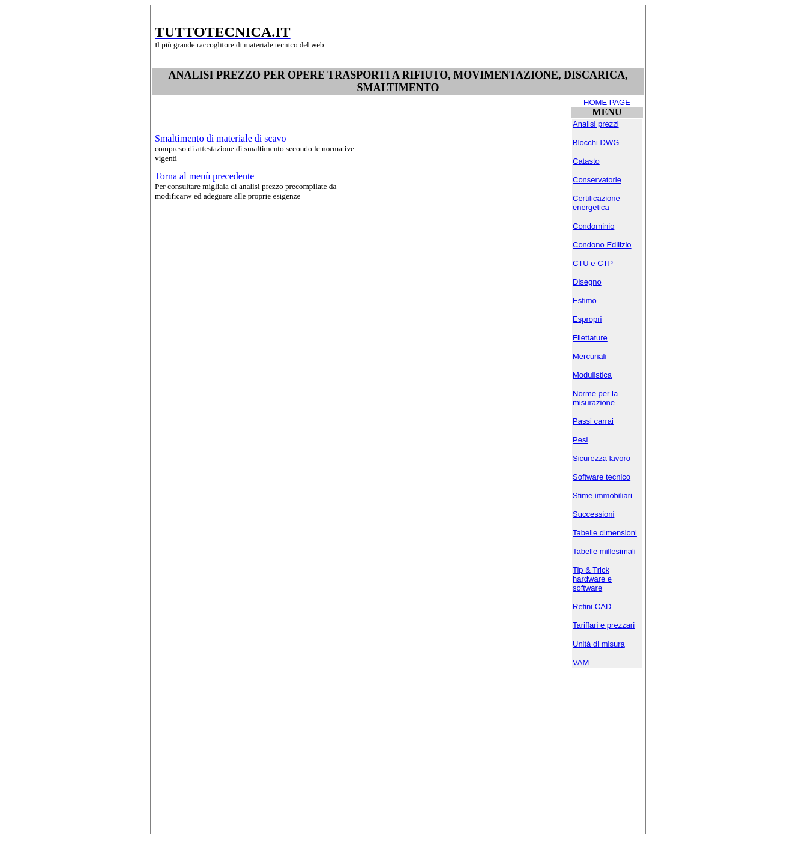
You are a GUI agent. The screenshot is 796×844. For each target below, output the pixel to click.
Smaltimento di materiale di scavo (220, 138)
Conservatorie (597, 179)
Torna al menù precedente (204, 176)
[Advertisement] (479, 37)
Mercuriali (589, 356)
